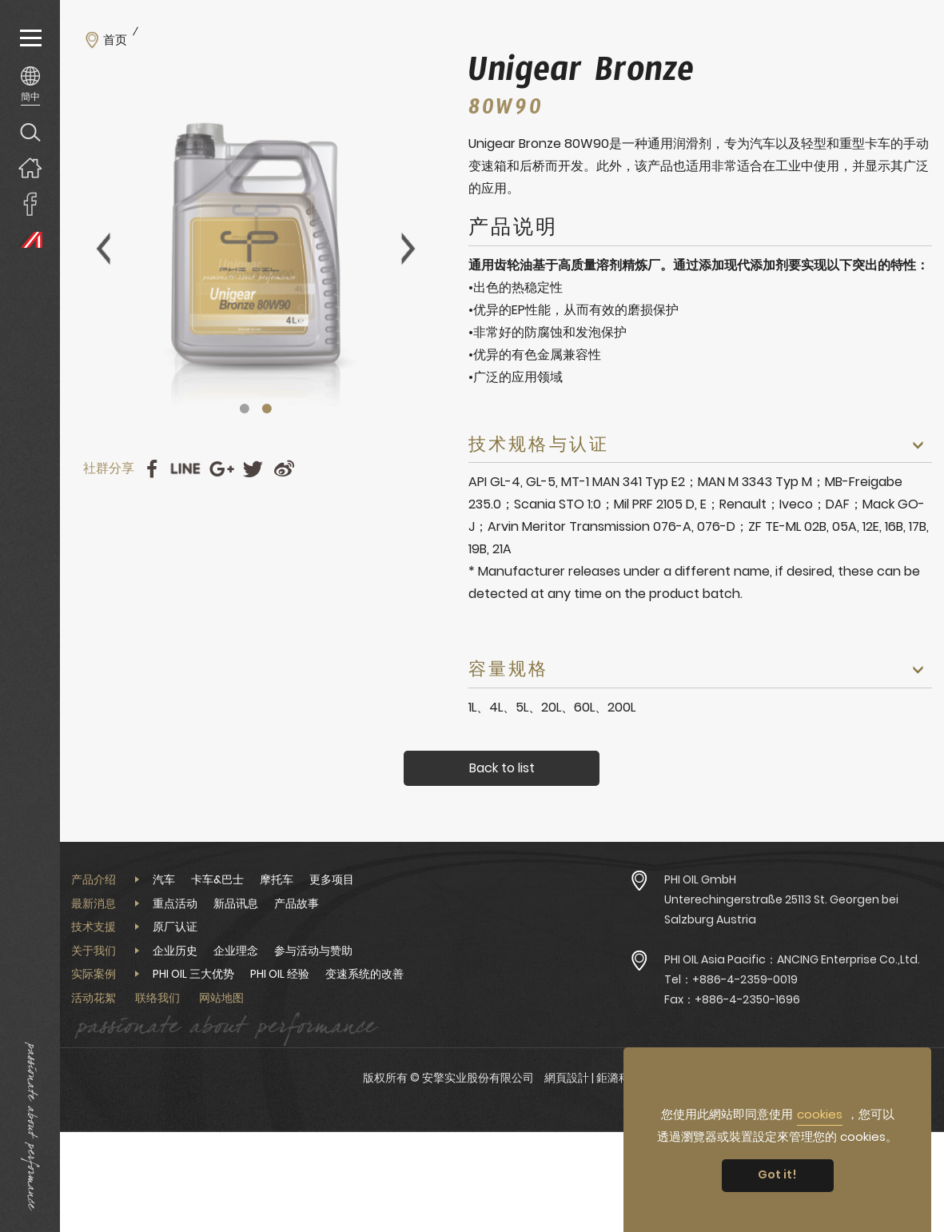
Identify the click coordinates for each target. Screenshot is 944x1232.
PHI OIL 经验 (279, 974)
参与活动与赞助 (313, 951)
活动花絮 (93, 998)
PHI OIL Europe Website (30, 239)
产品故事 (296, 903)
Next (408, 249)
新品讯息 (235, 903)
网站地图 (221, 998)
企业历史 (175, 951)
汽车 (164, 879)
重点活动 (175, 903)
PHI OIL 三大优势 (193, 974)
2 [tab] (267, 408)
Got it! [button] (777, 1174)
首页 (115, 40)
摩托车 (276, 879)
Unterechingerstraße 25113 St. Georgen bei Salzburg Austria (781, 909)
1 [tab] (244, 408)
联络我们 (157, 998)
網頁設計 (566, 1078)
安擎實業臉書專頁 (30, 203)
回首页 (30, 167)
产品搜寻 (30, 132)
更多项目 (331, 879)
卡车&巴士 (217, 879)
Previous (103, 249)
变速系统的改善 (364, 974)
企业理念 (235, 951)
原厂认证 (175, 927)
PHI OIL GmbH (700, 879)
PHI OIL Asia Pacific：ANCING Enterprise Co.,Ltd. (792, 959)
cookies (819, 1114)
